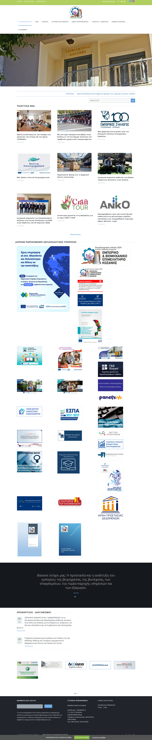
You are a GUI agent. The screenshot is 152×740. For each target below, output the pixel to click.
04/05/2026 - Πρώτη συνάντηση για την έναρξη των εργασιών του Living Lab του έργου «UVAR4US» (110, 94)
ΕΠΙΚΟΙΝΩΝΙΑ (29, 1)
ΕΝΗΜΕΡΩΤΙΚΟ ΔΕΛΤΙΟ (26, 701)
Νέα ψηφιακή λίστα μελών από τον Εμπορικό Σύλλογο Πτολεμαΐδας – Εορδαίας (113, 134)
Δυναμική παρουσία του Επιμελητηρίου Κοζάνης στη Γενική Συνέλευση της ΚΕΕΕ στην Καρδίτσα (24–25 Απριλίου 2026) (34, 220)
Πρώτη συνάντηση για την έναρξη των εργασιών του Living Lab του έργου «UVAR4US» (34, 137)
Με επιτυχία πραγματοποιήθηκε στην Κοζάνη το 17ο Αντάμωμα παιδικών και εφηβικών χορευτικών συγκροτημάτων (74, 137)
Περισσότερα (21, 631)
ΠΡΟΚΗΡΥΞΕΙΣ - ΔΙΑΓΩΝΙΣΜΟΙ (34, 612)
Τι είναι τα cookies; (99, 737)
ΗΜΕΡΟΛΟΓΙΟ (41, 1)
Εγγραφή (48, 706)
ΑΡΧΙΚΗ (19, 1)
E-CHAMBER (22, 30)
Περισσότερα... (76, 234)
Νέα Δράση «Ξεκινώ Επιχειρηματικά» (33, 177)
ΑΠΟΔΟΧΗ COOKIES (82, 737)
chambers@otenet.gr (74, 715)
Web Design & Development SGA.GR (55, 735)
